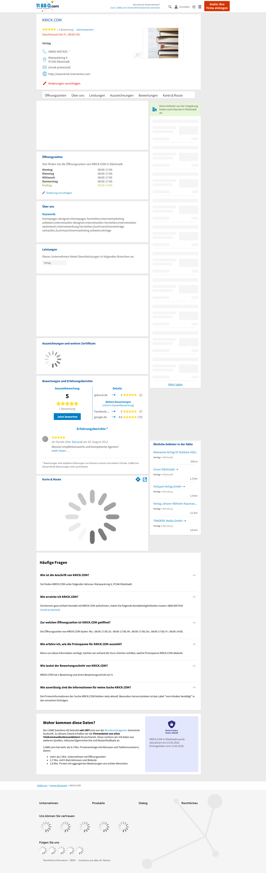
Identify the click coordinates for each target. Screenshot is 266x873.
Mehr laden (175, 384)
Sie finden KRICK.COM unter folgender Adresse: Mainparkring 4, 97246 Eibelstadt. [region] (86, 584)
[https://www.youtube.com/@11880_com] (79, 850)
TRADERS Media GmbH (167, 521)
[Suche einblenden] (171, 6)
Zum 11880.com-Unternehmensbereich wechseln (135, 7)
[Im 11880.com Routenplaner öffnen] (138, 478)
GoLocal (77, 442)
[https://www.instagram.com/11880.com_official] (52, 850)
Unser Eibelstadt (164, 469)
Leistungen (97, 95)
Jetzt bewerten (67, 417)
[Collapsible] (194, 575)
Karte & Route (173, 95)
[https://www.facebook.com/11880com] (43, 850)
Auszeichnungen (122, 95)
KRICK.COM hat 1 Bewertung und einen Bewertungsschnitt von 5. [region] (76, 674)
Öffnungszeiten (55, 95)
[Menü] (201, 6)
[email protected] (50, 609)
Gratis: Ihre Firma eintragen (217, 6)
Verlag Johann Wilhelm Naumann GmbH (175, 503)
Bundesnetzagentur (116, 730)
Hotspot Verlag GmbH (167, 486)
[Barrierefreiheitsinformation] (195, 6)
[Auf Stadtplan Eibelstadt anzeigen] (145, 479)
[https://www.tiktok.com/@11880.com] (61, 850)
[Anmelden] (183, 6)
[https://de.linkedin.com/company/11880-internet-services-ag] (70, 850)
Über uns (77, 95)
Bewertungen (148, 95)
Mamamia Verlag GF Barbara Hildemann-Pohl (175, 452)
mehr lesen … (61, 451)
